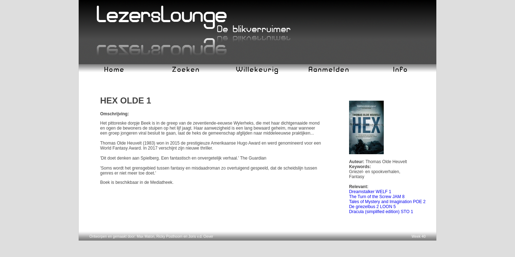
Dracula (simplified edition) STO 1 (381, 211)
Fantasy (356, 176)
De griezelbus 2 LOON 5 (372, 206)
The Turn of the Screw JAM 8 (376, 196)
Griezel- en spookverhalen (374, 171)
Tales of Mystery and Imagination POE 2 (387, 201)
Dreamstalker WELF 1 (370, 191)
